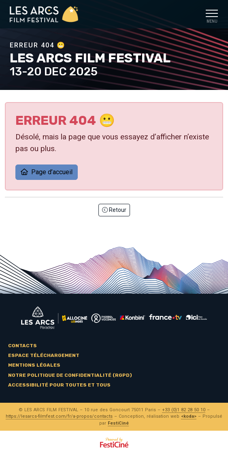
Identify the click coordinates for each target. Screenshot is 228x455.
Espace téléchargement (43, 355)
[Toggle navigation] (211, 14)
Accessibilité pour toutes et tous (59, 385)
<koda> (188, 416)
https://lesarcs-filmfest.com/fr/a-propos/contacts (59, 416)
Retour (114, 210)
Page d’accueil (46, 172)
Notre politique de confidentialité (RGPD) (70, 375)
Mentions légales (34, 365)
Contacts (22, 345)
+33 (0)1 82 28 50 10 (183, 409)
